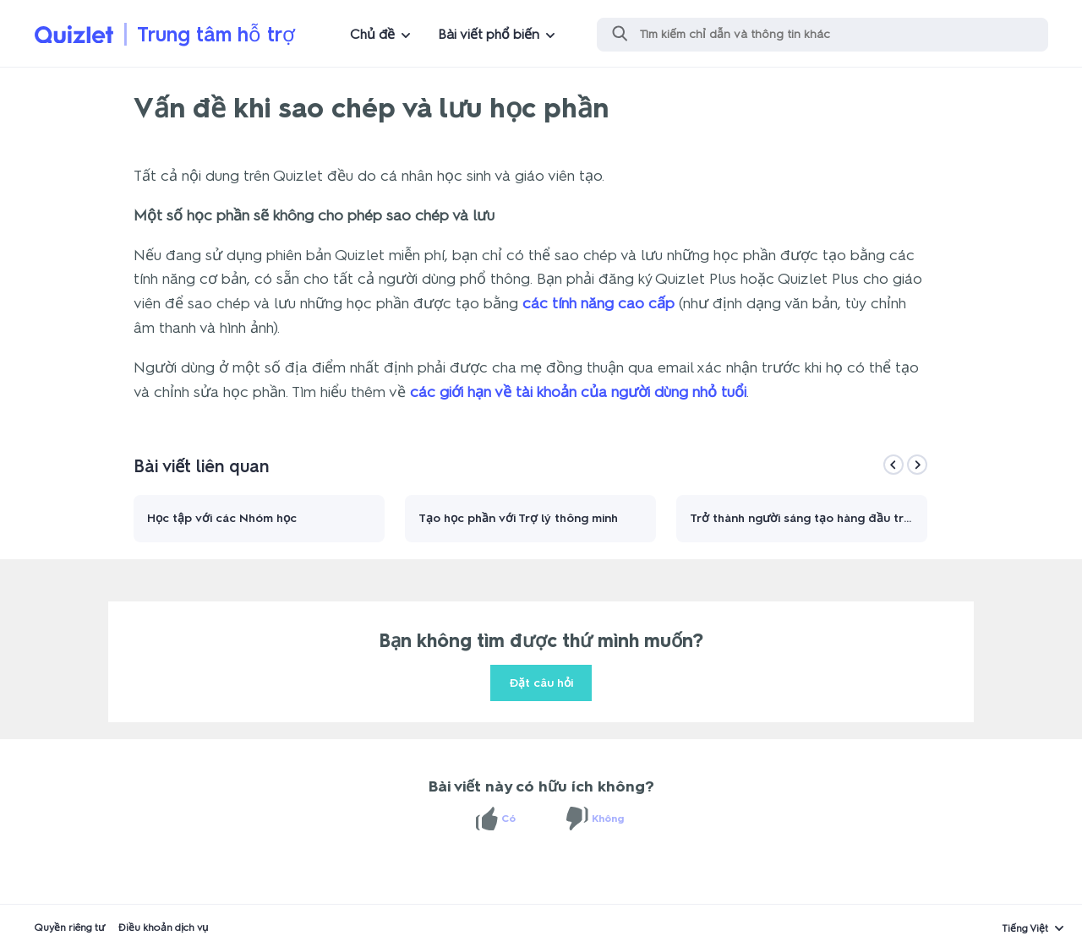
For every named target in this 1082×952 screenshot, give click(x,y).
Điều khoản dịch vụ (163, 927)
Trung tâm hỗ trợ (216, 34)
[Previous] (893, 464)
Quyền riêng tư (69, 927)
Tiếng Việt (1025, 928)
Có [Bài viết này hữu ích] (508, 818)
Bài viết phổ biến (488, 34)
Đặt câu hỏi (541, 683)
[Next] (917, 464)
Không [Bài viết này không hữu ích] (608, 818)
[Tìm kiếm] (822, 35)
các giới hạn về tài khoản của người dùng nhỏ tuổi (578, 392)
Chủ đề (372, 34)
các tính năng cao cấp (598, 303)
